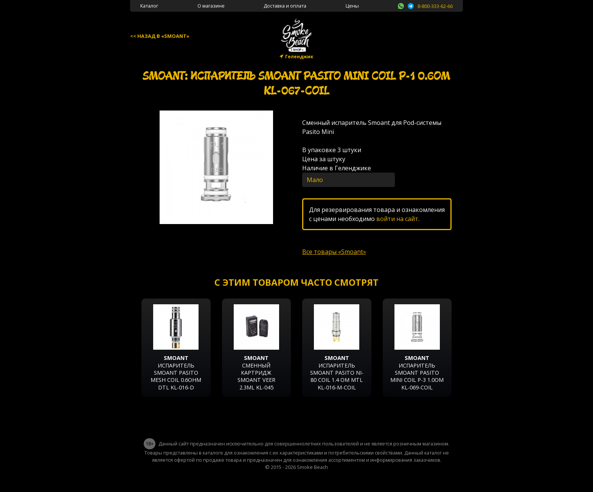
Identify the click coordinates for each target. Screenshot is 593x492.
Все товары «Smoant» (334, 252)
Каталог (149, 5)
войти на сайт (397, 219)
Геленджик (299, 56)
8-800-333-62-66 (435, 6)
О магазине (211, 5)
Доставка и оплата (285, 5)
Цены (352, 5)
